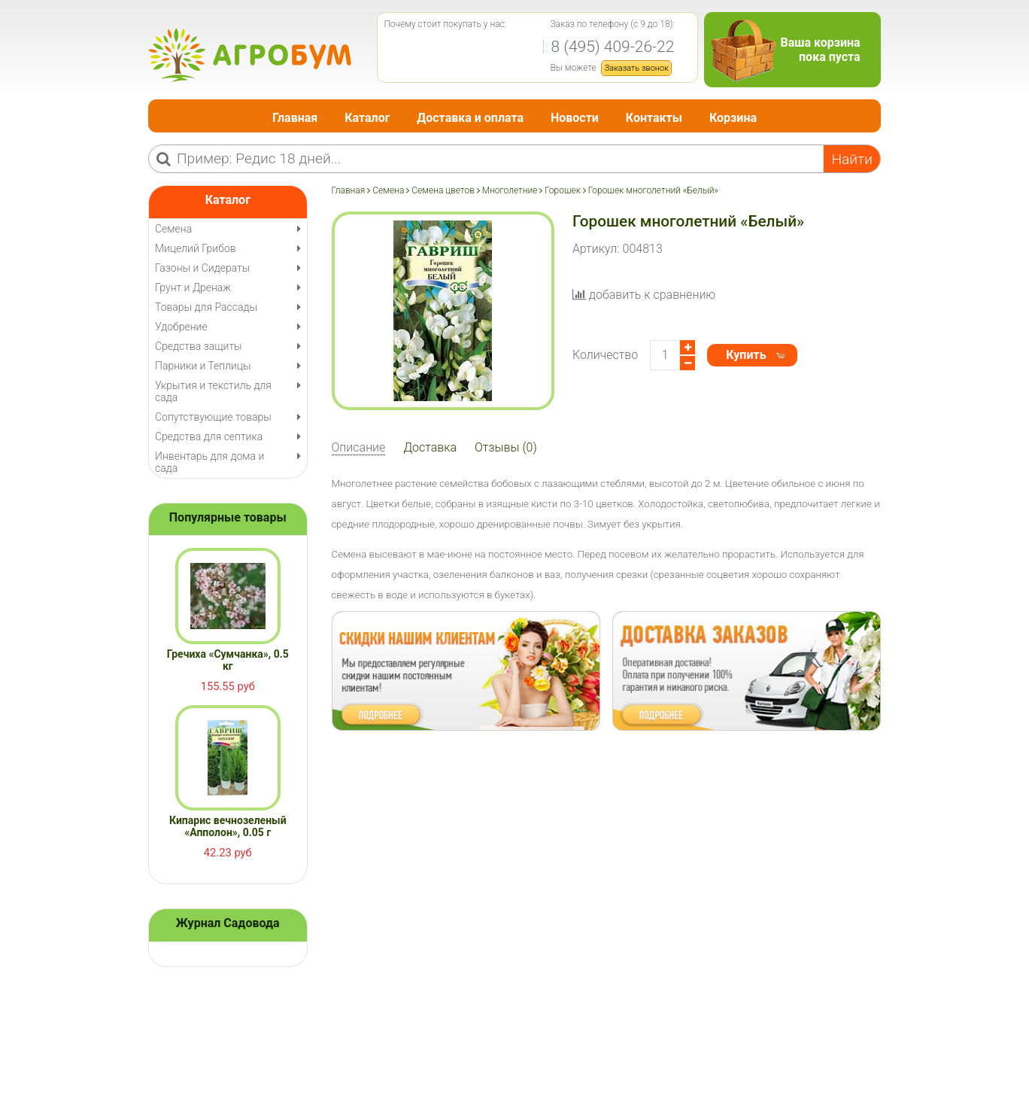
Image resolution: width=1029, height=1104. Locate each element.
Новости (575, 118)
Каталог (367, 118)
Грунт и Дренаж (193, 287)
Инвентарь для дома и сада (209, 462)
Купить (746, 355)
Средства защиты (198, 346)
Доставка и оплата (470, 118)
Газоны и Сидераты (202, 268)
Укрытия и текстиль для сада (213, 391)
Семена (388, 190)
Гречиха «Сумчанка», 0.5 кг (228, 660)
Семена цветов (443, 190)
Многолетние (510, 190)
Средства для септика (209, 436)
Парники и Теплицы (202, 366)
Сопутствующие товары (213, 417)
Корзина (733, 118)
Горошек (563, 190)
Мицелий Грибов (195, 248)
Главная (294, 118)
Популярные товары (228, 517)
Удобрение (181, 327)
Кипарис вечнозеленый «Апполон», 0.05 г (228, 826)
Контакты (654, 118)
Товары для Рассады (206, 307)
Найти (852, 159)
